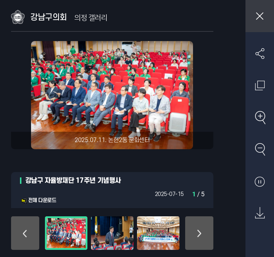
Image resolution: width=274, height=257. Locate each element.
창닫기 (259, 16)
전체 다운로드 (38, 200)
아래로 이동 (199, 233)
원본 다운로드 (260, 213)
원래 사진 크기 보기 (260, 85)
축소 (260, 149)
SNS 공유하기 (260, 54)
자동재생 (260, 181)
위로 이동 (25, 233)
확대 (260, 117)
